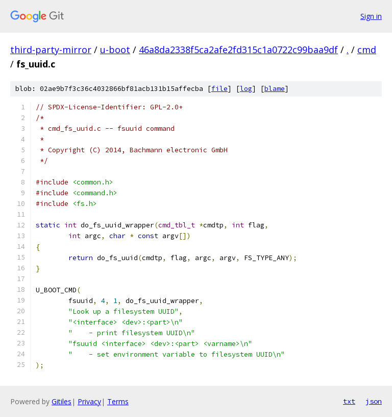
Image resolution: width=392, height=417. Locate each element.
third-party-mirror (50, 49)
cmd (366, 49)
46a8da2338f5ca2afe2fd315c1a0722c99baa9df (238, 49)
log (246, 88)
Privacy (89, 401)
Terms (118, 401)
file (219, 88)
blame (274, 88)
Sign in (371, 16)
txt (349, 401)
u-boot (115, 49)
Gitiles (61, 401)
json (373, 401)
